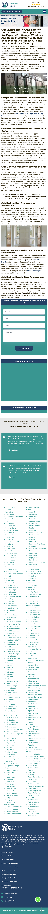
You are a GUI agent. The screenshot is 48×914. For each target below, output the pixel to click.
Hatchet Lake (11, 727)
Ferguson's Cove (12, 681)
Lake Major (10, 777)
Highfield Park (11, 743)
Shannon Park (33, 679)
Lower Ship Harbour (13, 814)
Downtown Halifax (13, 624)
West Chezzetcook (35, 777)
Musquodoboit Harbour (37, 562)
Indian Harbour (12, 752)
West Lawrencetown (36, 786)
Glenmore (10, 699)
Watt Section (33, 768)
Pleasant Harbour (34, 610)
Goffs (8, 702)
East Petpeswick (12, 645)
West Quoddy (33, 795)
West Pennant (33, 788)
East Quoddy (11, 649)
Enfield (9, 670)
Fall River (9, 679)
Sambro (31, 663)
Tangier (31, 722)
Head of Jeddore (12, 731)
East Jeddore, (11, 635)
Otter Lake (32, 587)
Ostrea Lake (33, 585)
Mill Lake (31, 537)
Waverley (31, 770)
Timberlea (32, 740)
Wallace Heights (34, 765)
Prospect (31, 638)
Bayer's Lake (11, 519)
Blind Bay (9, 551)
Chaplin (9, 576)
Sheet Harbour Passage (37, 686)
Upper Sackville (34, 761)
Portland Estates (34, 626)
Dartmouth (10, 610)
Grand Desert (11, 709)
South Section (33, 704)
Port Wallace (33, 622)
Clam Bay (10, 581)
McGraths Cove (34, 521)
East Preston (11, 647)
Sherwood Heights (35, 688)
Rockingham (33, 656)
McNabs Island (33, 523)
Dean (8, 613)
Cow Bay (9, 599)
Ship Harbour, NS (10, 893)
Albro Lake (10, 507)
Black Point (10, 549)
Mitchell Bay (32, 542)
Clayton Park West (13, 587)
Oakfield (31, 580)
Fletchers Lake (11, 683)
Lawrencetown (12, 784)
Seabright (32, 672)
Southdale (32, 706)
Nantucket (32, 567)
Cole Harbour (11, 592)
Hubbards (10, 745)
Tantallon (31, 724)
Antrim (9, 510)
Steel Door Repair (8, 859)
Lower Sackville (12, 811)
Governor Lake (11, 706)
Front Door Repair (8, 870)
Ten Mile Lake (33, 729)
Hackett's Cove (12, 718)
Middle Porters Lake (36, 532)
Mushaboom (33, 560)
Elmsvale (9, 667)
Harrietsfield (11, 725)
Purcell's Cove (33, 642)
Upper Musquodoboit (36, 759)
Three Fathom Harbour (37, 738)
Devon (8, 619)
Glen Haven (10, 690)
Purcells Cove (33, 644)
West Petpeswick (34, 791)
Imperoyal (10, 750)
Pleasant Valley (34, 615)
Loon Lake (10, 800)
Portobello (32, 631)
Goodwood (10, 704)
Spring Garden (33, 708)
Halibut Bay (10, 720)
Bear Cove (10, 523)
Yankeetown (33, 816)
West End (32, 781)
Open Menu (44, 11)
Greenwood (10, 713)
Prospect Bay (33, 640)
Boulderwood (11, 553)
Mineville (31, 539)
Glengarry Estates (13, 697)
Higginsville (10, 740)
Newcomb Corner (35, 571)
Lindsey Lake (11, 788)
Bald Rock (10, 514)
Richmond (32, 651)
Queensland (32, 647)
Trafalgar (31, 745)
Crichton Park (11, 603)
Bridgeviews (11, 558)
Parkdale (31, 599)
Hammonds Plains (13, 722)
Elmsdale (9, 665)
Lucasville (32, 512)
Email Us (8, 897)
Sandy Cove (32, 670)
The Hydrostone (34, 734)
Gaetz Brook (11, 688)
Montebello (32, 546)
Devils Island (11, 617)
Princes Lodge (33, 635)
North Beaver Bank (35, 574)
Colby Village (11, 590)
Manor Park (32, 516)
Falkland (9, 677)
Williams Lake (33, 802)
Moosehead (32, 551)
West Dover (32, 779)
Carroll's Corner (12, 571)
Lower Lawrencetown (14, 807)
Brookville (10, 565)
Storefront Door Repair (9, 881)
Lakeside (9, 779)
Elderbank (10, 661)
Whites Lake (33, 800)
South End (32, 702)
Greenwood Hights (13, 715)
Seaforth (31, 674)
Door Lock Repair (7, 856)
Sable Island (32, 658)
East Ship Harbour (13, 651)
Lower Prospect (12, 809)
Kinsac (8, 768)
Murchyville (32, 555)
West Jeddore (33, 784)
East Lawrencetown (13, 638)
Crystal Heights (12, 608)
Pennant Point (33, 608)
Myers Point (32, 564)
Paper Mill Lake (34, 596)
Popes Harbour (34, 617)
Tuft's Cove (32, 747)
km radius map (24, 383)
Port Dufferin (33, 619)
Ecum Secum (11, 656)
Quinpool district (34, 649)
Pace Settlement (34, 594)
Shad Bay (31, 676)
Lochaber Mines (12, 795)
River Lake (32, 654)
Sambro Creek (33, 665)
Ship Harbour (33, 692)
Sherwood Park (34, 690)
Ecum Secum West (13, 658)
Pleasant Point (33, 612)
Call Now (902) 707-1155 (11, 11)
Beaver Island (11, 533)
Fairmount (10, 672)
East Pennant (11, 642)
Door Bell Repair (7, 852)
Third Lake (32, 736)
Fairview (9, 674)
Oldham (31, 583)
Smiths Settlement (35, 697)
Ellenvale (9, 663)
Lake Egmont (11, 775)
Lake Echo (10, 772)
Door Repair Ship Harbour (13, 15)
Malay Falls (32, 514)
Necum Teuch (33, 569)
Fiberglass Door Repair (9, 878)
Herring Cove (11, 738)
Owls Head (32, 590)
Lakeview (9, 782)
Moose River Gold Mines (37, 548)
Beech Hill (10, 537)
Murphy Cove (33, 558)
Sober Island (33, 699)
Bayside (9, 521)
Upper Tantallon (34, 763)
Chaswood (10, 578)
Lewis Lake (10, 786)
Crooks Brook (11, 606)
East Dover (10, 633)
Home (3, 15)
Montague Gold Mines (36, 544)
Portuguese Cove (34, 633)
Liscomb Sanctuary (13, 791)
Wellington (32, 775)
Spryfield (31, 715)
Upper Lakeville (34, 754)
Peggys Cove (33, 601)
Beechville (10, 539)
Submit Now (24, 348)
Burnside (9, 567)
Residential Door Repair (10, 863)
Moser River (32, 553)
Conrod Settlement (13, 597)
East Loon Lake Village (14, 640)
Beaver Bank (11, 526)
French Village (11, 686)
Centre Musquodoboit (14, 574)
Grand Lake (10, 711)
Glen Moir (9, 695)
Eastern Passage (12, 654)
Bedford (9, 535)
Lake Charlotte (12, 770)
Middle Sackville (34, 535)
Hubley (9, 747)
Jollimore (9, 761)
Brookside (10, 562)
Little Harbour (11, 793)
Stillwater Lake (33, 720)
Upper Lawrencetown (36, 756)
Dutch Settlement (13, 629)
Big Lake (9, 544)
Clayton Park (11, 585)
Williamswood (33, 804)
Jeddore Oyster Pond (14, 759)
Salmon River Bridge (36, 660)
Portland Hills (33, 628)
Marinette (32, 519)
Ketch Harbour (11, 763)
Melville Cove (33, 528)
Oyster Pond (33, 592)
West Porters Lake (35, 793)
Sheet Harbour (33, 683)
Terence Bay (33, 731)
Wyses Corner (33, 813)
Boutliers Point (12, 555)
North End (32, 576)
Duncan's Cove (12, 626)
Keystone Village (12, 766)
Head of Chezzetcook (14, 729)
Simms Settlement (35, 695)
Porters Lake (33, 624)
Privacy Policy (6, 885)
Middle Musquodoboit (36, 530)
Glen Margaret (11, 693)
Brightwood (10, 560)
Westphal (32, 797)
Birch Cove (10, 546)
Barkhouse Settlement (14, 517)
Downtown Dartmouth (14, 622)
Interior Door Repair (8, 874)
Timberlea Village (34, 743)
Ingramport (10, 754)
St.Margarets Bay (34, 718)
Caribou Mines (11, 569)
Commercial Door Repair (10, 867)
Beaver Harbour (12, 530)
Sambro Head (33, 667)
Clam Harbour (11, 583)
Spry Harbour (33, 713)
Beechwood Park (12, 542)
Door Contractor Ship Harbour (29, 15)
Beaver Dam (11, 528)
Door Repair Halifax (38, 911)
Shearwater (32, 681)
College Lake (11, 594)
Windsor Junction (34, 807)
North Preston (33, 578)
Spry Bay (31, 711)
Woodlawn (32, 809)
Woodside (32, 811)
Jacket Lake (10, 756)
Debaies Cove (11, 615)
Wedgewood (33, 772)
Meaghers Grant (34, 526)
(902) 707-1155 (10, 901)
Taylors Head (33, 727)
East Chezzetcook (13, 631)
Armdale (9, 512)
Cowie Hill (10, 601)
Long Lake (10, 798)
